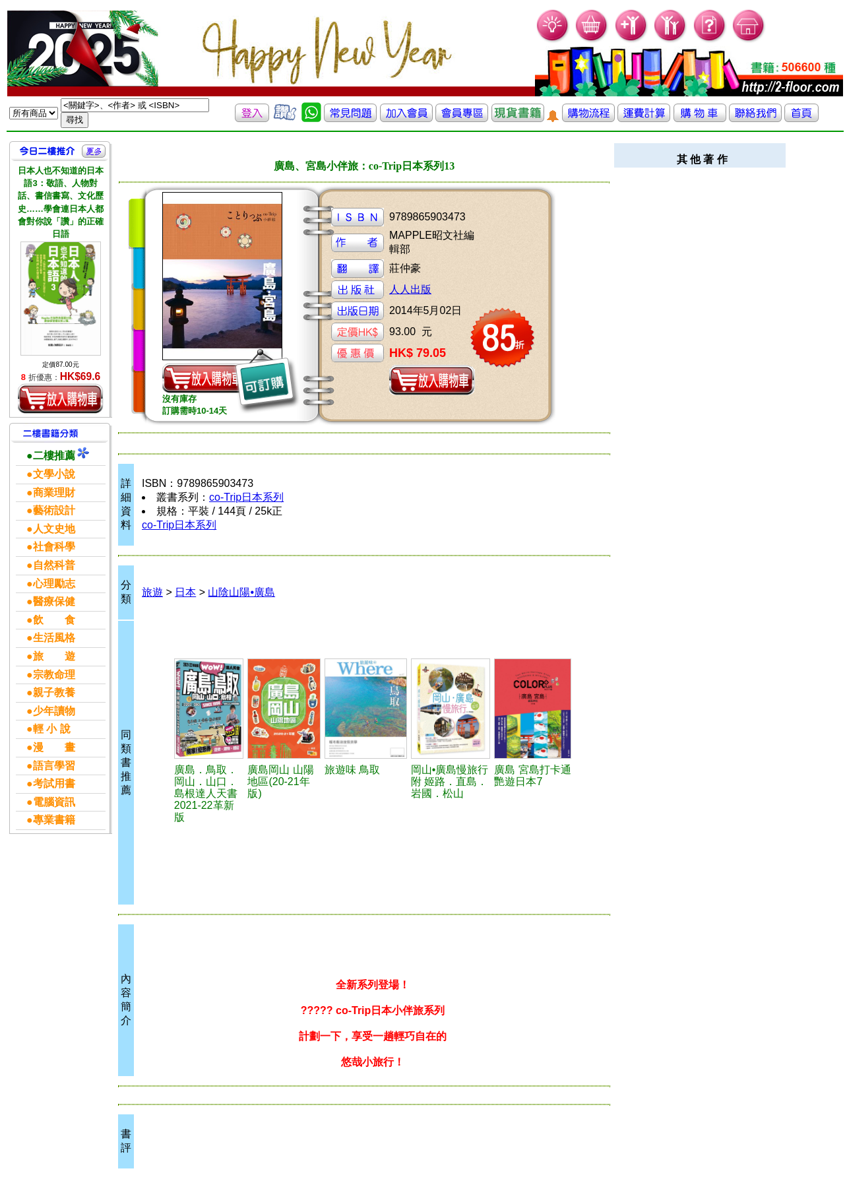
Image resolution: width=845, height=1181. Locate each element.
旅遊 (152, 592)
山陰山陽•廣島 (241, 592)
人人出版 (410, 289)
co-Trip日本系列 (246, 497)
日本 (185, 592)
